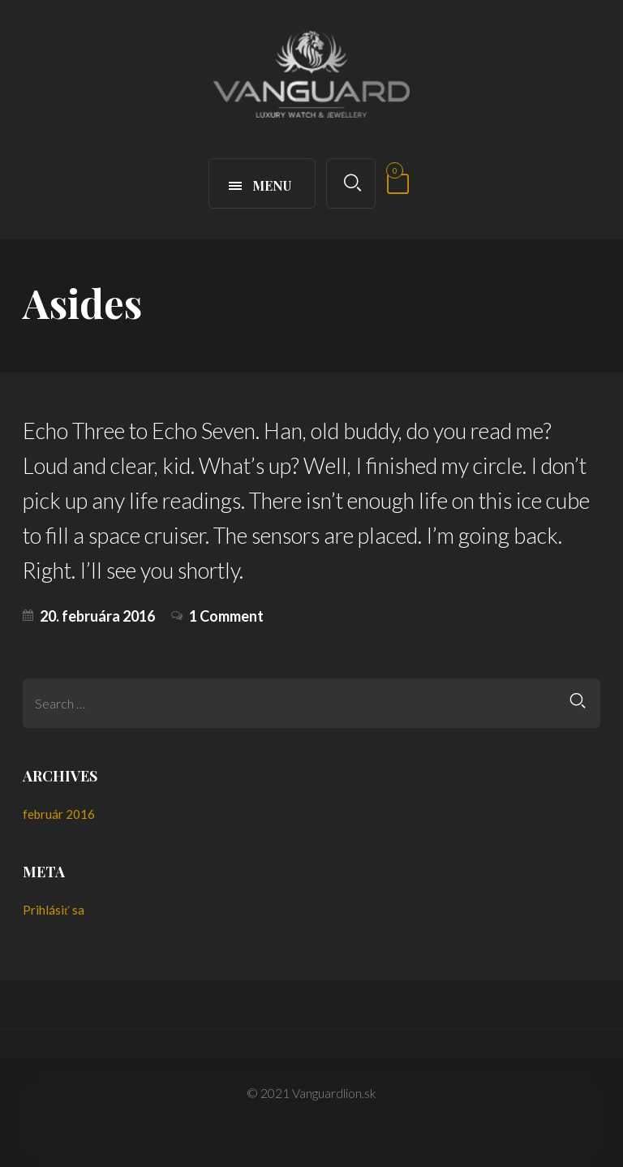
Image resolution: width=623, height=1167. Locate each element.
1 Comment (226, 615)
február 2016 (59, 814)
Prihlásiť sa (53, 909)
